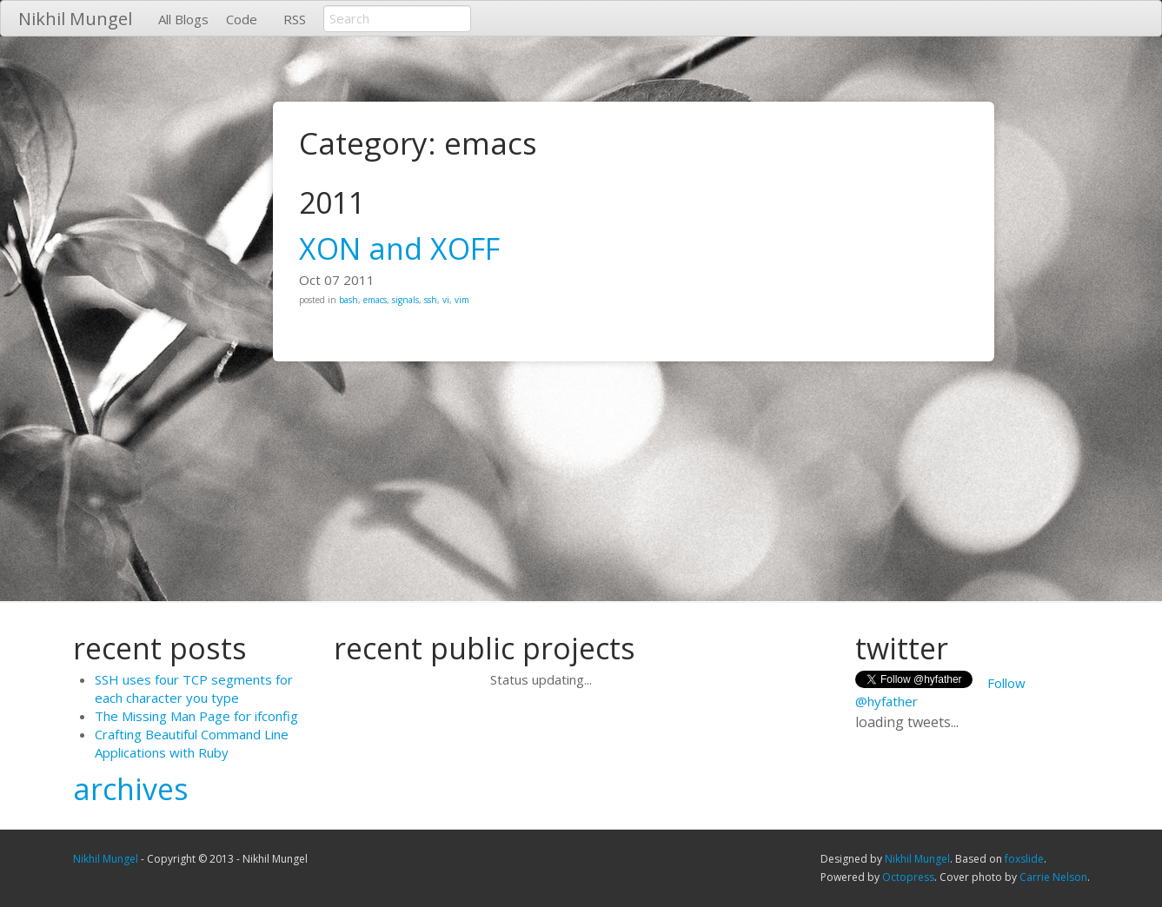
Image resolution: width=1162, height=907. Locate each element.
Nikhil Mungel (75, 18)
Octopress (908, 877)
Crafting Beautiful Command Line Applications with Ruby (192, 743)
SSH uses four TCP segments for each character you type (194, 688)
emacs (375, 300)
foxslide (1024, 858)
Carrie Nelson (1053, 877)
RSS (294, 19)
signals (405, 300)
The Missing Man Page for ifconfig (196, 716)
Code (241, 19)
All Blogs (183, 19)
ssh (430, 300)
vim (462, 300)
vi (445, 300)
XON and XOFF (399, 248)
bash (348, 300)
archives (131, 789)
